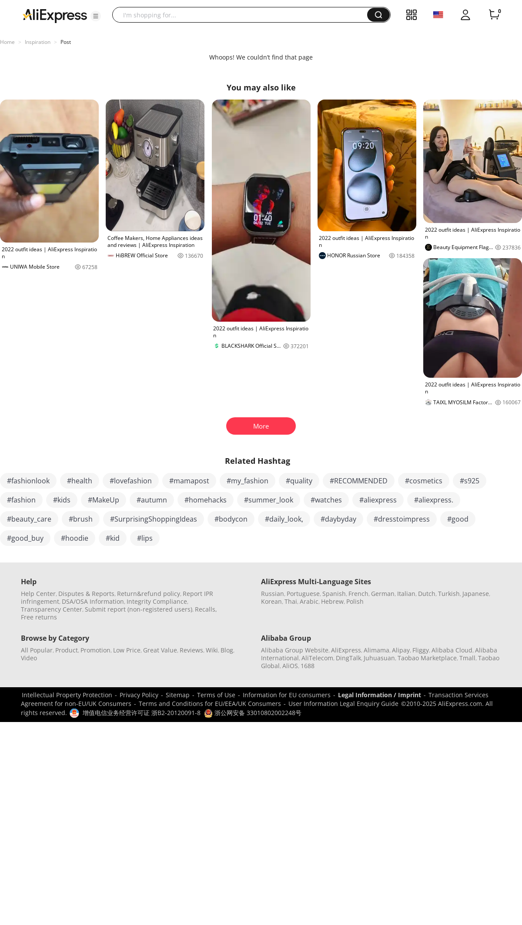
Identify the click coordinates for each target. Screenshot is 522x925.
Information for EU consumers (287, 695)
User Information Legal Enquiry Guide (343, 703)
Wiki (212, 650)
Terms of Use (216, 695)
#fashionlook (28, 481)
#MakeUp (103, 500)
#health (79, 481)
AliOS (290, 666)
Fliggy (420, 650)
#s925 (469, 481)
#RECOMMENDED (359, 481)
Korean (271, 601)
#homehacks (205, 500)
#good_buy (25, 538)
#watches (326, 500)
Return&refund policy (148, 593)
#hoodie (74, 538)
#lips (145, 538)
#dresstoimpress (402, 519)
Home (7, 42)
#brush (81, 519)
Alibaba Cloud (452, 650)
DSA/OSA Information (93, 601)
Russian (272, 593)
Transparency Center (51, 609)
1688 (308, 666)
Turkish (449, 593)
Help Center (38, 593)
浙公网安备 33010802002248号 (252, 713)
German (383, 593)
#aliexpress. (433, 500)
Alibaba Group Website (294, 650)
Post (65, 42)
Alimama (376, 650)
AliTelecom (317, 658)
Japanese (475, 593)
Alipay (401, 650)
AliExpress (346, 650)
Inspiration (37, 42)
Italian (406, 593)
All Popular (37, 650)
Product (66, 650)
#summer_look (268, 500)
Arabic (309, 601)
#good (457, 519)
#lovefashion (131, 481)
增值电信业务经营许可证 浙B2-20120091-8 (142, 713)
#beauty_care (29, 519)
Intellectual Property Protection (67, 695)
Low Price (127, 650)
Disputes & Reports (86, 593)
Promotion (95, 650)
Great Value (160, 650)
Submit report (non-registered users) (138, 609)
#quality (299, 481)
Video (29, 658)
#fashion (21, 500)
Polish (355, 601)
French (358, 593)
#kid (113, 538)
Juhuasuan (379, 658)
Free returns (39, 617)
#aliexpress (378, 500)
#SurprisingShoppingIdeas (153, 519)
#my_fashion (247, 481)
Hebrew (332, 601)
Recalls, (206, 609)
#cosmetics (423, 481)
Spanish (334, 593)
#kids (61, 500)
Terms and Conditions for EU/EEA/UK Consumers (210, 703)
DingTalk (348, 658)
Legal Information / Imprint (379, 695)
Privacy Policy (139, 695)
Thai (290, 601)
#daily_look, (284, 519)
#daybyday (338, 519)
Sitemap (178, 695)
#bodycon (231, 519)
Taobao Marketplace (427, 658)
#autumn (152, 500)
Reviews (191, 650)
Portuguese (303, 593)
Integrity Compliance (157, 601)
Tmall (467, 658)
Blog (227, 650)
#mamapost (189, 481)
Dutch (426, 593)
